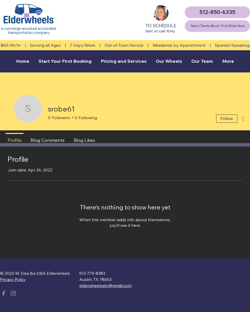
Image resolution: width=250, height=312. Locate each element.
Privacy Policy (13, 279)
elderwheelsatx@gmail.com (105, 285)
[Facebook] (3, 293)
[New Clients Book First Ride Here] (217, 26)
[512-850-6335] (217, 12)
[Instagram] (13, 293)
